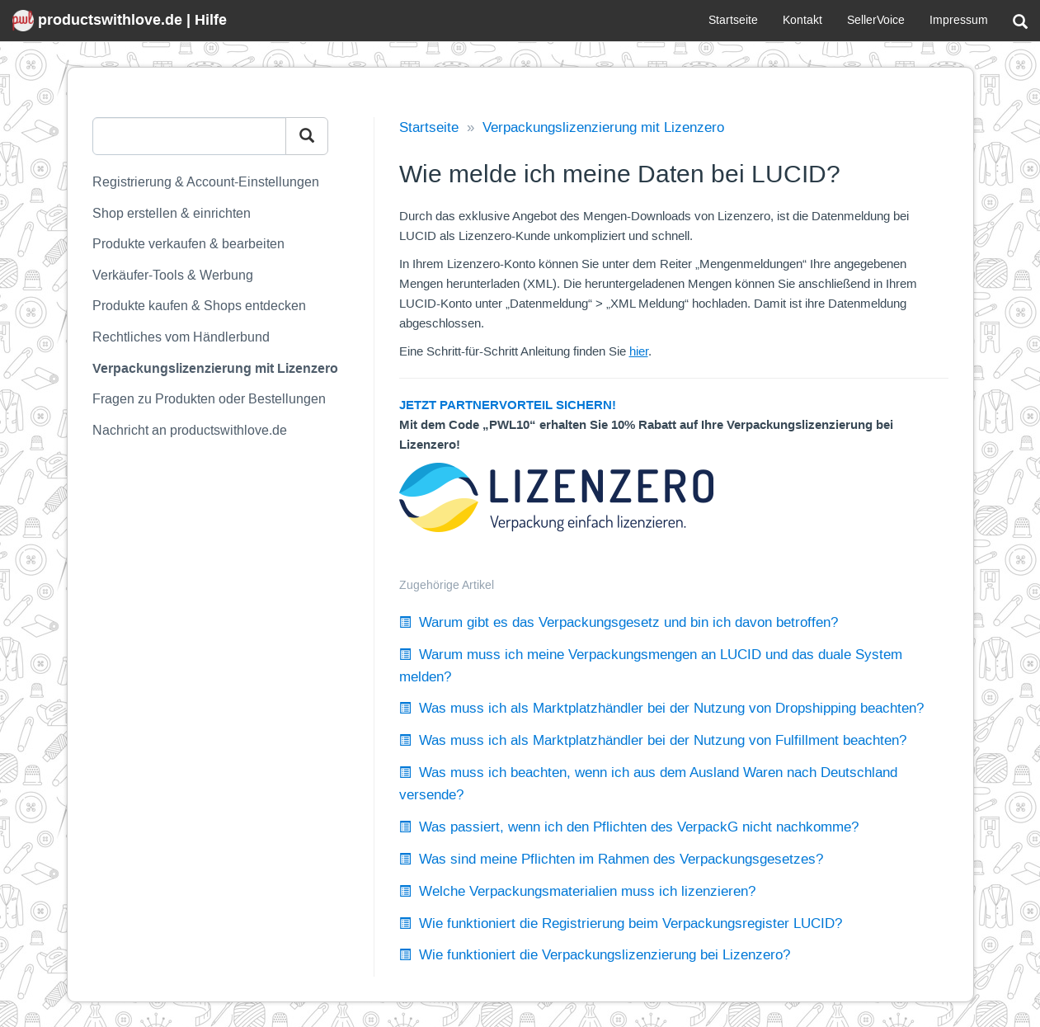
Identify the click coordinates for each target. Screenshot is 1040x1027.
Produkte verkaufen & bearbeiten (188, 243)
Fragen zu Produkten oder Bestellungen (209, 399)
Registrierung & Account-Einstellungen (205, 182)
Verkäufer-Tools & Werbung (172, 275)
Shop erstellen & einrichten (171, 213)
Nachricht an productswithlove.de (189, 430)
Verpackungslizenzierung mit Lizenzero (215, 368)
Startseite (733, 20)
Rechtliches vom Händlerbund (181, 337)
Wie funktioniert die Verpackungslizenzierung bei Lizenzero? (594, 954)
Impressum (958, 20)
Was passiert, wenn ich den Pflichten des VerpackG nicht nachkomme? (629, 827)
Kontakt (802, 20)
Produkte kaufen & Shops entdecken (199, 305)
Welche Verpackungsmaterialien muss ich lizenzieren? (577, 891)
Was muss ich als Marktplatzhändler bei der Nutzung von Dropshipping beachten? (661, 708)
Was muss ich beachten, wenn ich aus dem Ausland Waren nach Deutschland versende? (648, 783)
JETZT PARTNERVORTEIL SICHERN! (507, 405)
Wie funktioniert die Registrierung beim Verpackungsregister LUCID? (620, 923)
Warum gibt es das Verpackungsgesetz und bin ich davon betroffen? (618, 622)
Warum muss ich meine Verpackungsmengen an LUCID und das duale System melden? (650, 665)
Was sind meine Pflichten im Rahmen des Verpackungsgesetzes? (611, 859)
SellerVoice (876, 20)
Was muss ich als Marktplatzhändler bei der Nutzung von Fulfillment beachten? (652, 740)
